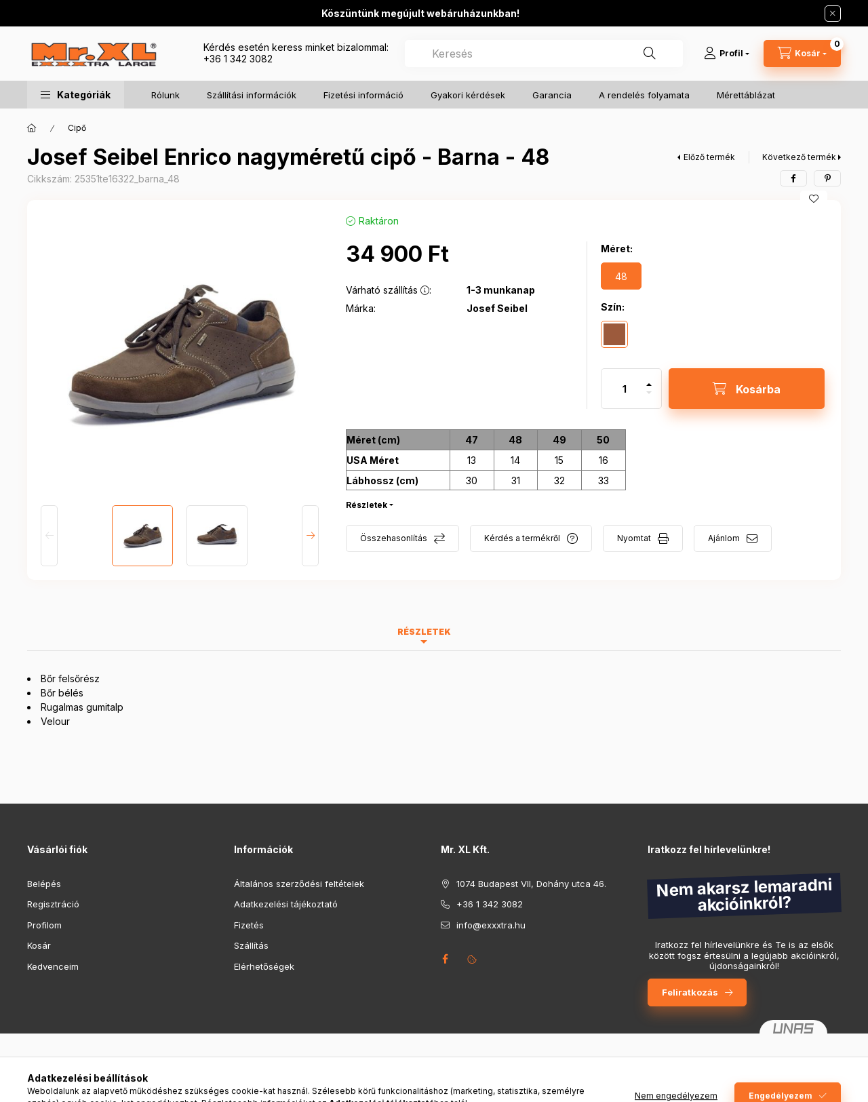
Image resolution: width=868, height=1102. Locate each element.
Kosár (39, 945)
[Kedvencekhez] (813, 199)
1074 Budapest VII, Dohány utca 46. (531, 883)
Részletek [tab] (424, 632)
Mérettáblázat (746, 95)
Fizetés (249, 925)
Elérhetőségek (264, 966)
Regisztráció (53, 904)
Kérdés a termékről (522, 538)
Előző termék (709, 157)
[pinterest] (827, 178)
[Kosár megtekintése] (802, 53)
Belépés (44, 883)
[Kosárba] (747, 388)
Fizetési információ (363, 95)
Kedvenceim (53, 966)
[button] (75, 95)
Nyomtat (634, 538)
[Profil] (727, 53)
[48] (621, 276)
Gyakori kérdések (468, 95)
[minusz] (649, 398)
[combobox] (544, 53)
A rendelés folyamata (644, 95)
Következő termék (799, 157)
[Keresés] (649, 53)
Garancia (552, 95)
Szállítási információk (251, 95)
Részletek (366, 505)
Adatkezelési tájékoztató (286, 904)
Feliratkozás (690, 992)
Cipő (77, 128)
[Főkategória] (32, 128)
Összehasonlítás (393, 538)
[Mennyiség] (624, 388)
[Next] (310, 535)
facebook (444, 958)
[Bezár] (833, 13)
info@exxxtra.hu (491, 925)
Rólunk (165, 95)
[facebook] (793, 178)
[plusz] (649, 379)
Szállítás (251, 945)
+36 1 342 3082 (238, 58)
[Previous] (49, 535)
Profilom (44, 925)
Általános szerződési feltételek (299, 883)
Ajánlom (724, 538)
